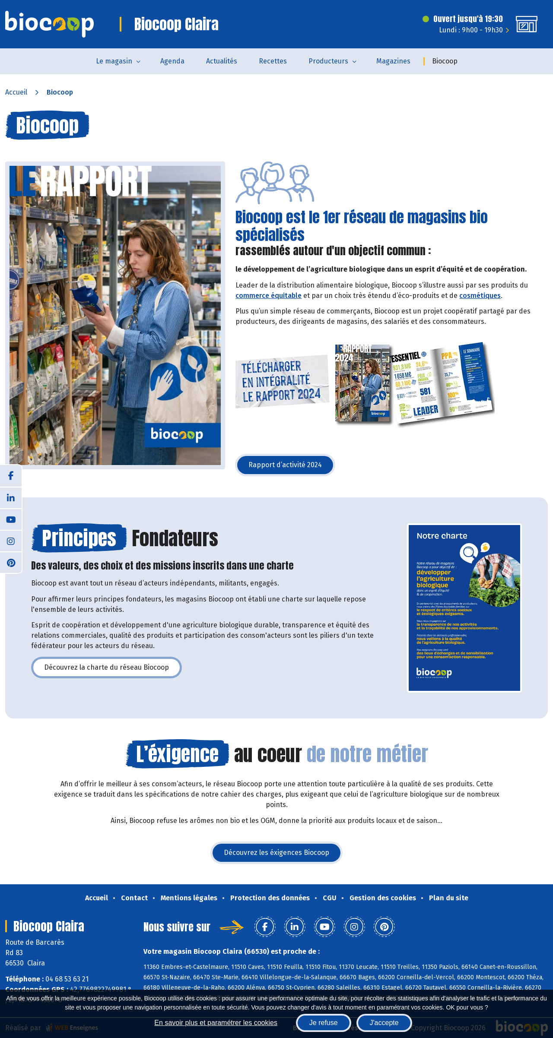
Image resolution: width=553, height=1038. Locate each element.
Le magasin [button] (114, 61)
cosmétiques (480, 295)
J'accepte (384, 1022)
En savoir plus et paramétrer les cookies (215, 1022)
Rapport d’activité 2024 (291, 467)
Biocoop (445, 61)
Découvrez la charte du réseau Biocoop (113, 670)
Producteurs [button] (328, 61)
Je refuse (323, 1022)
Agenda (172, 61)
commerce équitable (268, 295)
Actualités (221, 61)
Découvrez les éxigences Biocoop (283, 855)
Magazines (393, 61)
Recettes (273, 61)
